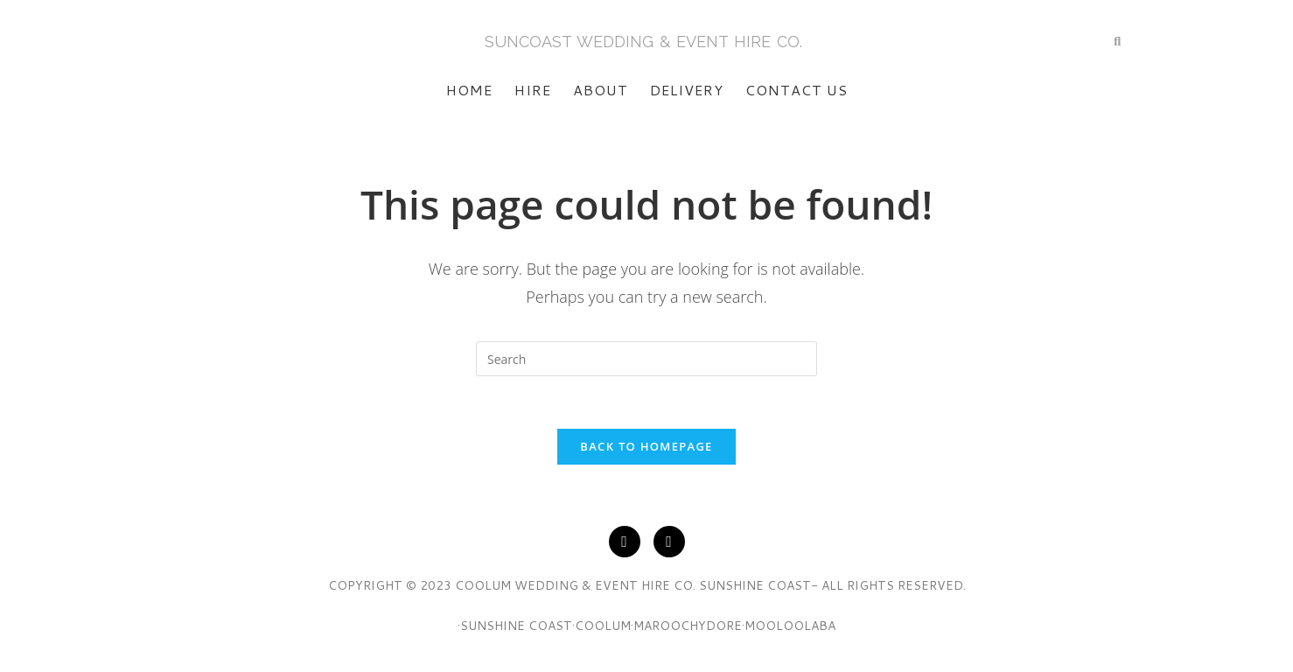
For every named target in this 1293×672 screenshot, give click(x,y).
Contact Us (796, 90)
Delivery (686, 90)
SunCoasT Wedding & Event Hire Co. (643, 41)
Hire (532, 90)
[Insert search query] (646, 358)
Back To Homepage (646, 446)
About (600, 90)
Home (469, 90)
